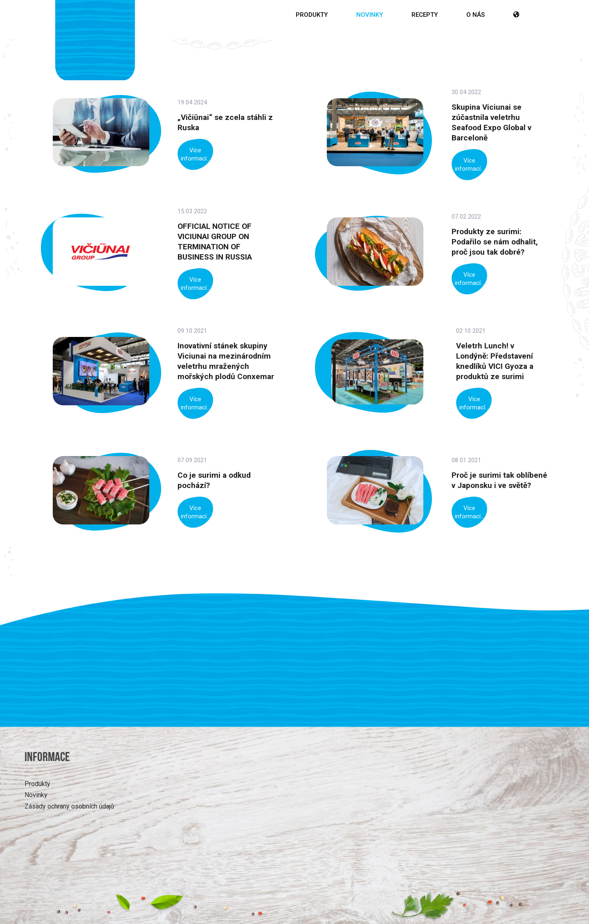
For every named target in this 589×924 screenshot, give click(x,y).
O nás (475, 14)
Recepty (424, 14)
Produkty (312, 14)
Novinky (369, 14)
